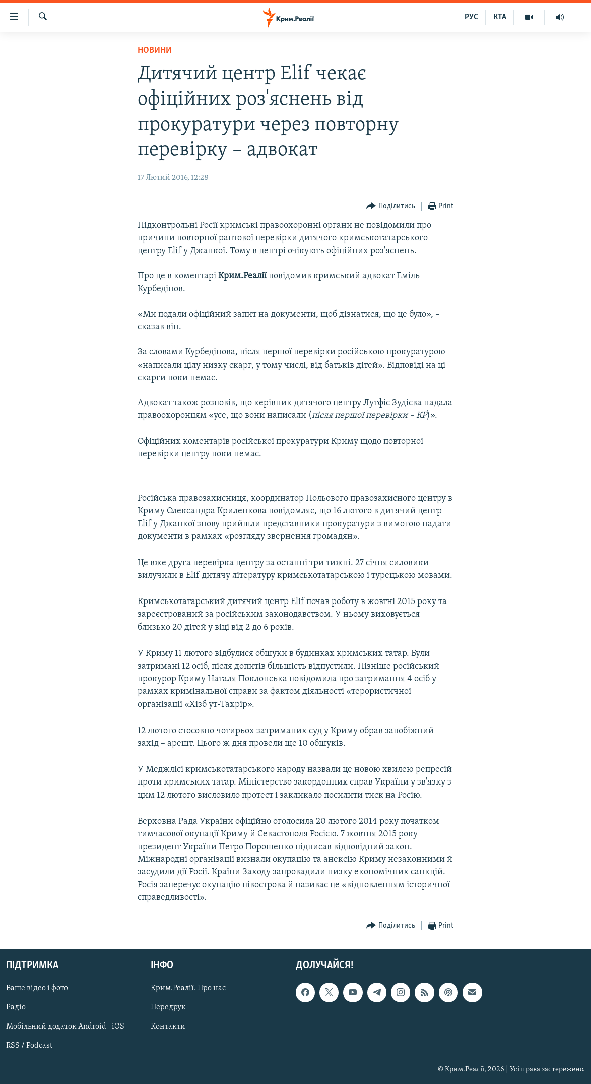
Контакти (168, 1027)
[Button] (390, 206)
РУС (471, 17)
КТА (499, 17)
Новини (155, 50)
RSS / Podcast (29, 1046)
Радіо (16, 1008)
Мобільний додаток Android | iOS (65, 1027)
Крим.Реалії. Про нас (188, 988)
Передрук (168, 1008)
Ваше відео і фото (37, 988)
